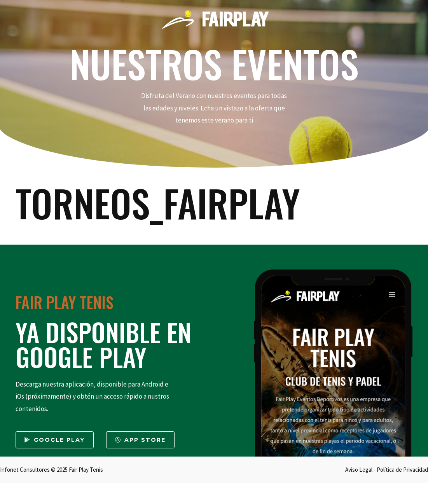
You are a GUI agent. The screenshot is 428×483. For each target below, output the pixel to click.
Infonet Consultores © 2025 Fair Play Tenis (51, 469)
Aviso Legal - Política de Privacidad (386, 469)
